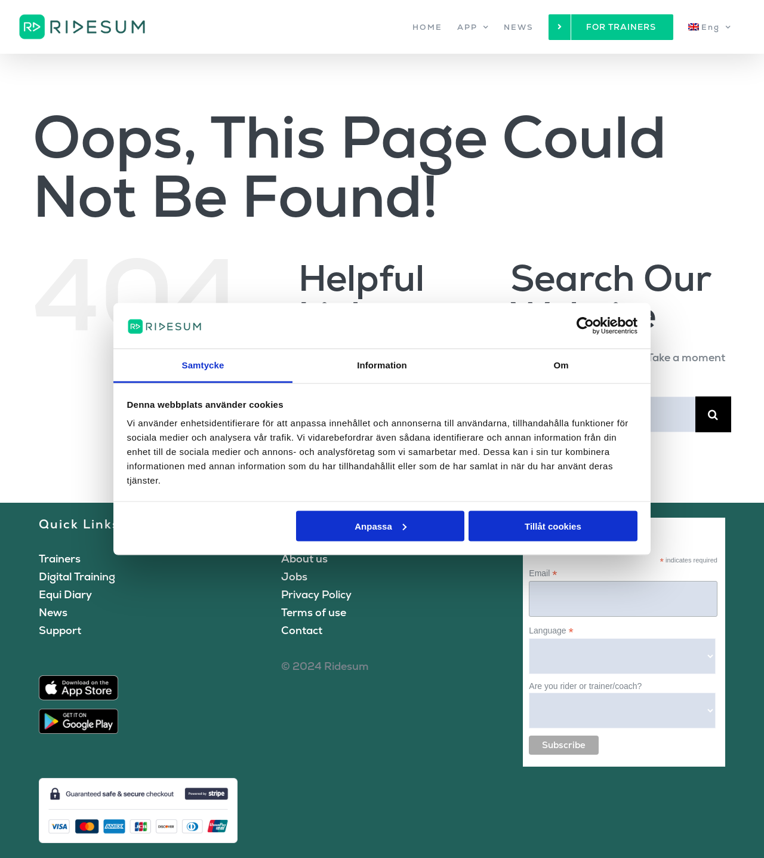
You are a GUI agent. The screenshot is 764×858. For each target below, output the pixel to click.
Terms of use (313, 612)
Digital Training (77, 576)
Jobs (294, 576)
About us (304, 558)
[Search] (713, 414)
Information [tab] (382, 365)
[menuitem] (709, 27)
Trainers (60, 558)
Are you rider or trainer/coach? (585, 686)
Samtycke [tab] (203, 365)
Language (551, 630)
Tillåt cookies (553, 526)
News (53, 612)
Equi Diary (65, 594)
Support (60, 630)
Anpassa (380, 526)
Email (543, 573)
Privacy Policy (316, 594)
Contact (301, 630)
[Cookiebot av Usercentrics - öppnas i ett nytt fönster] (585, 325)
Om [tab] (560, 365)
